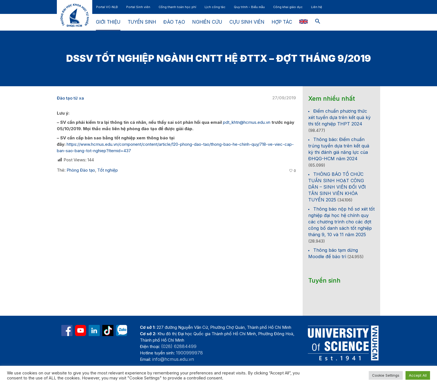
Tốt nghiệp (107, 170)
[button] (317, 22)
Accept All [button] (418, 375)
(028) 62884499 (178, 346)
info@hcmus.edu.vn (173, 359)
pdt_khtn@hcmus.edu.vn (246, 122)
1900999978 (189, 353)
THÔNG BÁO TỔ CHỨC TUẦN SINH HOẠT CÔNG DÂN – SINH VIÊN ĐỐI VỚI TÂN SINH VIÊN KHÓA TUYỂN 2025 (337, 187)
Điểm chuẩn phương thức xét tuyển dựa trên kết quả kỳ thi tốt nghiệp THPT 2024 (339, 117)
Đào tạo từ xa (70, 98)
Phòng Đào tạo (81, 170)
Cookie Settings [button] (385, 375)
